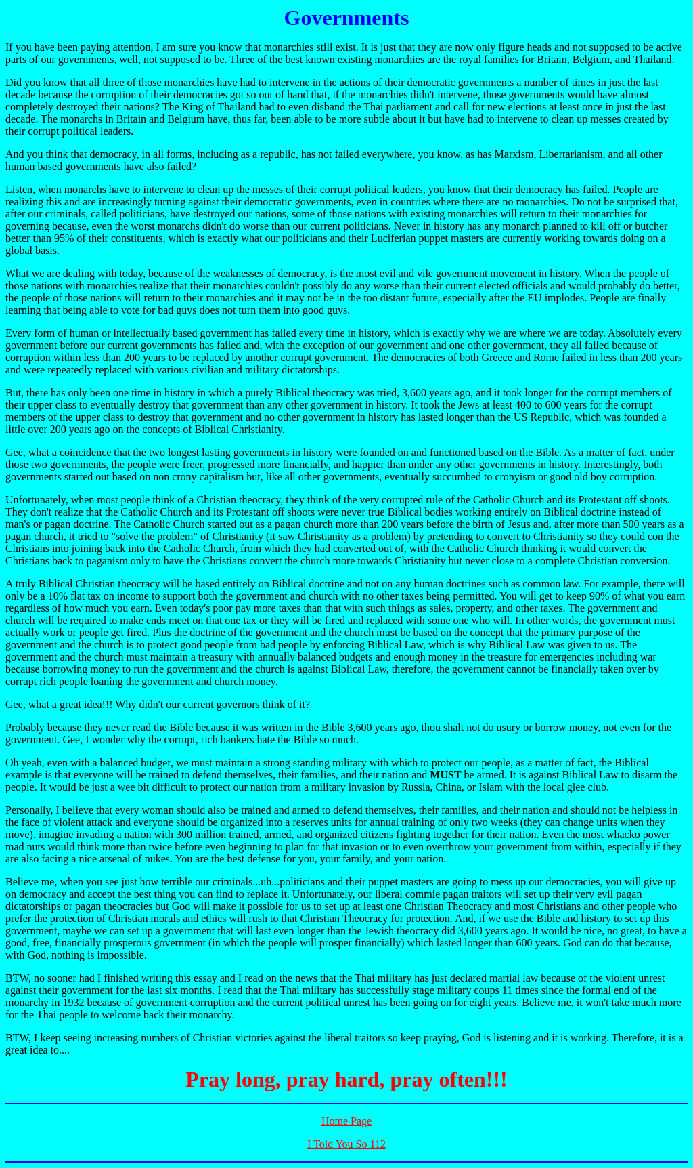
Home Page (346, 1121)
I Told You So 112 (346, 1144)
